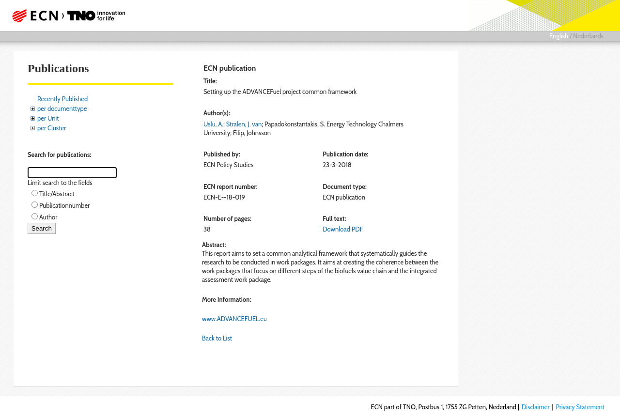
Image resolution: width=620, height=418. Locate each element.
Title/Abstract (57, 194)
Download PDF (343, 229)
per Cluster (51, 128)
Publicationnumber (64, 205)
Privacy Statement (580, 407)
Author (48, 217)
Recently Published (62, 99)
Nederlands (588, 36)
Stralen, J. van (244, 124)
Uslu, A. (213, 124)
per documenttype (62, 108)
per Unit (48, 118)
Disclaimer (536, 407)
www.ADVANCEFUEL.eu (234, 319)
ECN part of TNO (65, 15)
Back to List (217, 338)
